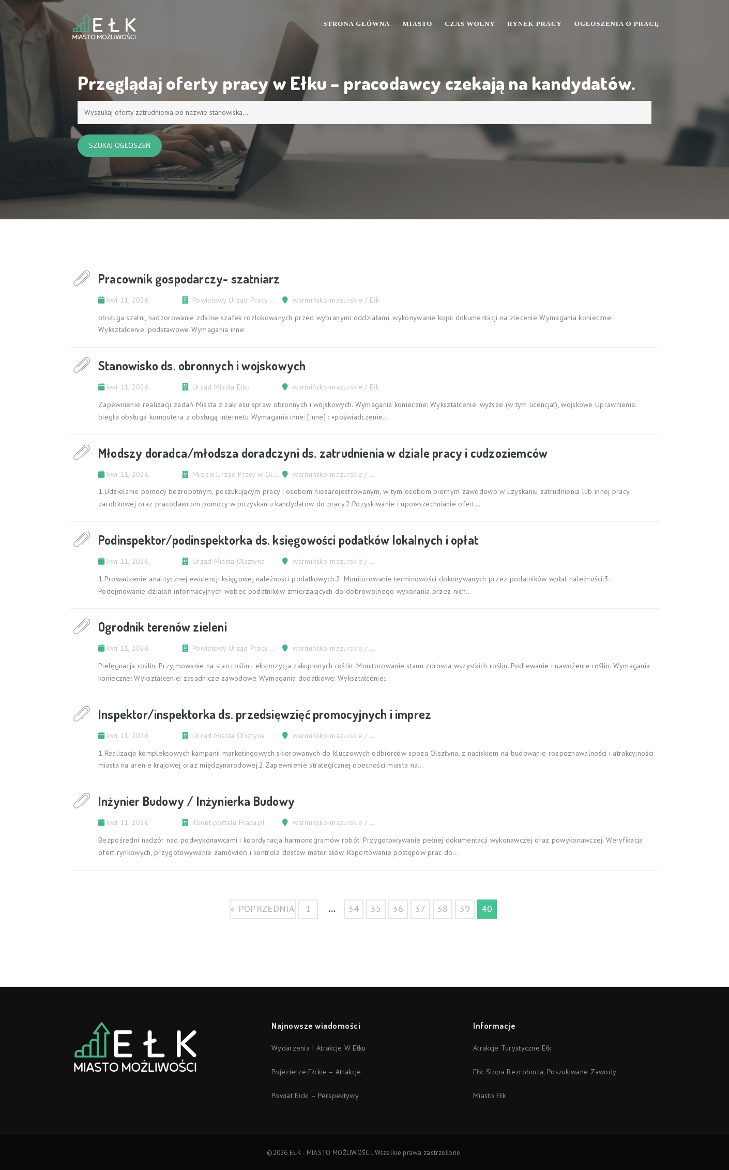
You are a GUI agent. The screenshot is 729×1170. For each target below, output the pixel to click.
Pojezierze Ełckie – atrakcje (316, 1071)
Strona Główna (356, 23)
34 (353, 908)
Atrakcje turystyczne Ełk (512, 1048)
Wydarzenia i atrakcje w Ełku (318, 1048)
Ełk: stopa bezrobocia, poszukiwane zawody (544, 1071)
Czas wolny (470, 23)
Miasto (417, 23)
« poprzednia (263, 908)
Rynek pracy (535, 23)
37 (420, 908)
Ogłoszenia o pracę (616, 23)
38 (442, 908)
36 (397, 908)
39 (464, 908)
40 (486, 908)
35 (375, 908)
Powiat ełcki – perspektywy (315, 1095)
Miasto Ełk (489, 1095)
